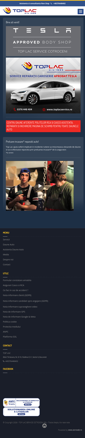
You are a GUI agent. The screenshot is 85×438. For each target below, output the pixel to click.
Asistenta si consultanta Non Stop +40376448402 (42, 3)
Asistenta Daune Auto (13, 249)
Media (6, 254)
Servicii (6, 240)
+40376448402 (11, 361)
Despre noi (8, 259)
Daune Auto (8, 244)
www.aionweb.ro (75, 430)
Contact (6, 264)
